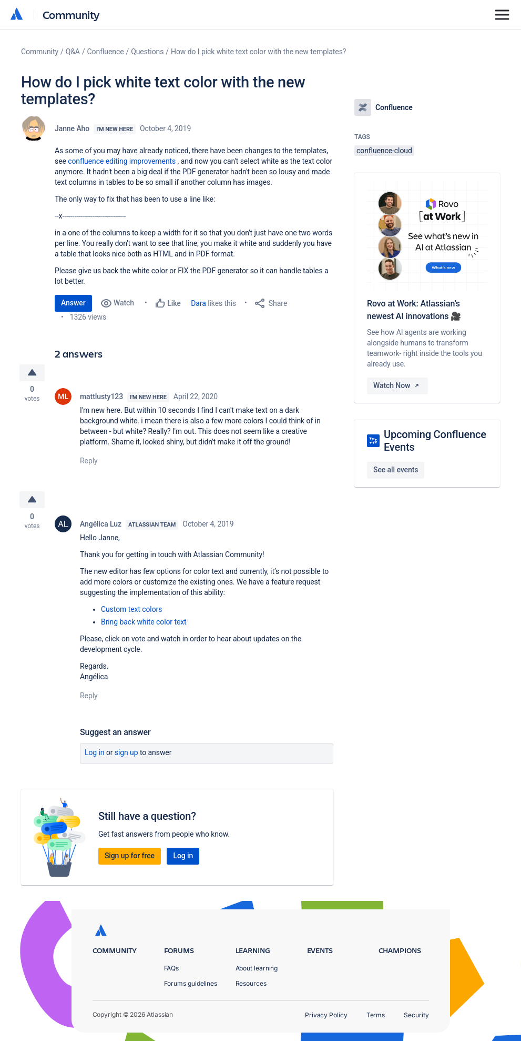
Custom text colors (131, 612)
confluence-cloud (384, 150)
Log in (95, 755)
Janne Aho (72, 128)
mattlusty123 (101, 398)
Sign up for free (130, 858)
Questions (147, 51)
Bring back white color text (144, 624)
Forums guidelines (191, 983)
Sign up (126, 755)
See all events (395, 469)
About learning (257, 968)
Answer (73, 303)
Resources (251, 983)
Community (71, 14)
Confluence (105, 51)
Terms (375, 1015)
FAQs (171, 968)
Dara (198, 303)
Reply (89, 462)
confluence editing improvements (122, 161)
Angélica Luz (100, 526)
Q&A (73, 51)
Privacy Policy (326, 1015)
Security (416, 1015)
